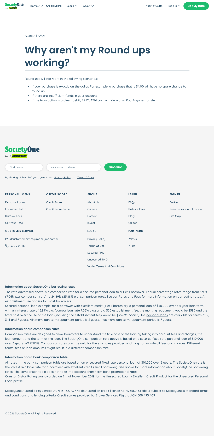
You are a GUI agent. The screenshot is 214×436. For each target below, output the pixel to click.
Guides (132, 223)
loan (46, 320)
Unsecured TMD (97, 259)
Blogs (132, 216)
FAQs (131, 202)
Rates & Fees (13, 216)
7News (132, 239)
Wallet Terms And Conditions (105, 266)
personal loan (105, 292)
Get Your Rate (14, 223)
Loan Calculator (15, 209)
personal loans (157, 315)
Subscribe (115, 167)
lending (39, 395)
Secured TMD (95, 252)
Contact (92, 216)
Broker (174, 202)
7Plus (131, 245)
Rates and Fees (129, 296)
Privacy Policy (96, 239)
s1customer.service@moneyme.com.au (34, 239)
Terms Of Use (96, 245)
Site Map (175, 216)
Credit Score (54, 5)
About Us (93, 202)
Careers (92, 209)
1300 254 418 (154, 6)
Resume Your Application (186, 209)
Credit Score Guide (58, 209)
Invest (91, 223)
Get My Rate (196, 6)
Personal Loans (15, 202)
